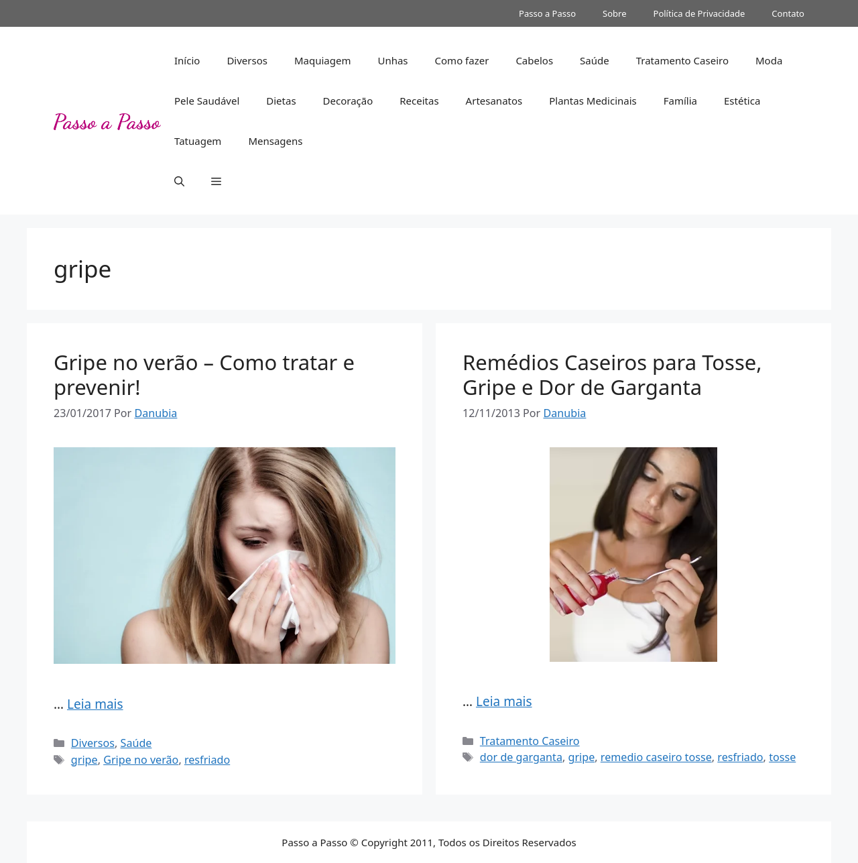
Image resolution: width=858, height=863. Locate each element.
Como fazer (462, 60)
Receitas (419, 100)
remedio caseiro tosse (656, 757)
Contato (788, 13)
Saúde (594, 60)
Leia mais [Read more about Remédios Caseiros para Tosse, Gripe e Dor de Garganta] (504, 701)
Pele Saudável (206, 100)
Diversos (247, 60)
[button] (179, 181)
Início (187, 60)
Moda (768, 60)
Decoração (348, 100)
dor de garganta (521, 757)
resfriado (207, 759)
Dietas (281, 100)
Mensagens (275, 141)
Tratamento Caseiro (682, 60)
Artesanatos (494, 100)
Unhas (392, 60)
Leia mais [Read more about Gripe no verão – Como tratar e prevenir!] (95, 704)
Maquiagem (322, 60)
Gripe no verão (140, 759)
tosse (782, 757)
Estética (742, 100)
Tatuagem (197, 141)
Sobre (614, 13)
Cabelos (534, 60)
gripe (84, 759)
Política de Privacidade (699, 13)
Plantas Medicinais (593, 100)
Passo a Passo (547, 13)
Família (680, 100)
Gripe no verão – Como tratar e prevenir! (204, 374)
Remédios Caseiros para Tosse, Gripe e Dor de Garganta (612, 374)
